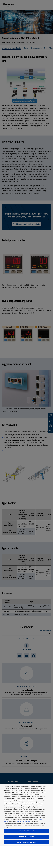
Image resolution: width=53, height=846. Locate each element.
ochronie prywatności (23, 821)
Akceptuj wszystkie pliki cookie (26, 842)
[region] (26, 815)
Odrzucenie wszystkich (26, 836)
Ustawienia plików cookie (26, 831)
